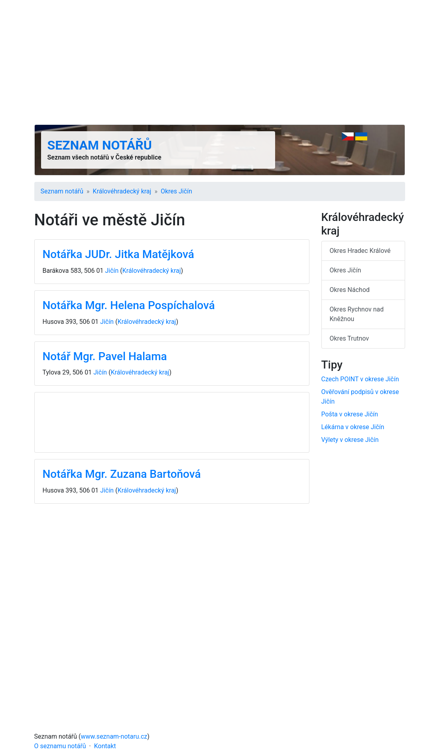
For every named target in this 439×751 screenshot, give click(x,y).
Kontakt (105, 746)
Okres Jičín (176, 191)
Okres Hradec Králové (360, 250)
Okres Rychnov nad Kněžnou (357, 314)
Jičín (111, 270)
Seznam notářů (99, 145)
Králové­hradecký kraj (122, 191)
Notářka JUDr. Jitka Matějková (118, 254)
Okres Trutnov (349, 338)
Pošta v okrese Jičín (349, 414)
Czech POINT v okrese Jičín (360, 379)
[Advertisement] (219, 62)
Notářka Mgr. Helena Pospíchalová (129, 305)
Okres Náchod (350, 290)
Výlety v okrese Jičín (350, 440)
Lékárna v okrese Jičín (352, 427)
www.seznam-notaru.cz (114, 736)
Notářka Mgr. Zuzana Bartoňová (122, 474)
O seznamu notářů (60, 746)
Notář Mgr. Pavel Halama (105, 356)
